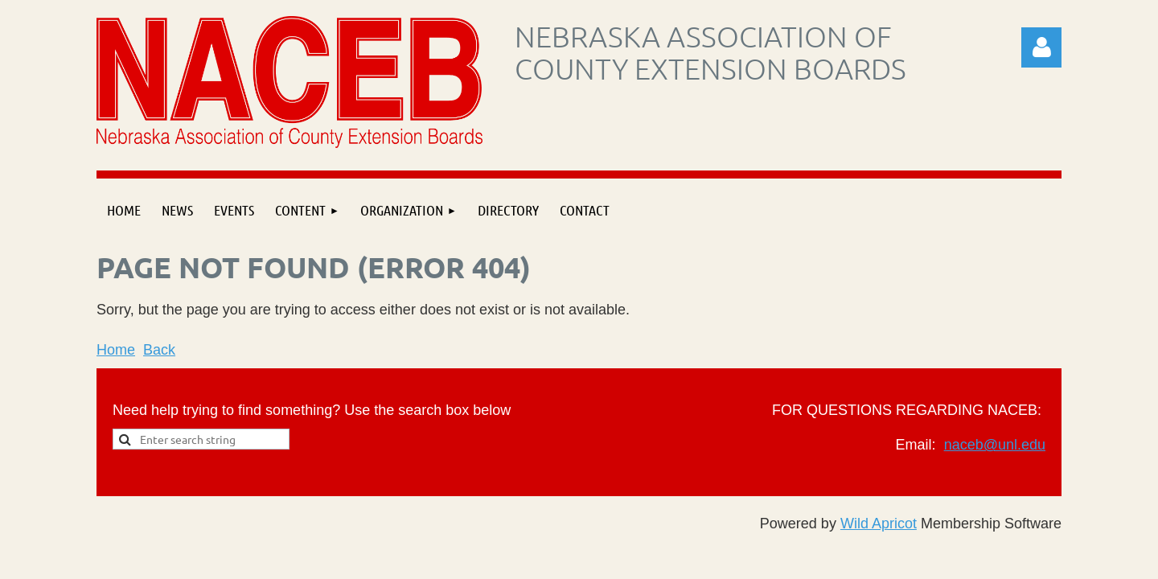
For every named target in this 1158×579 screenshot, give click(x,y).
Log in (1041, 47)
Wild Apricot (878, 523)
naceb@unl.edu (994, 445)
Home (115, 350)
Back (159, 350)
